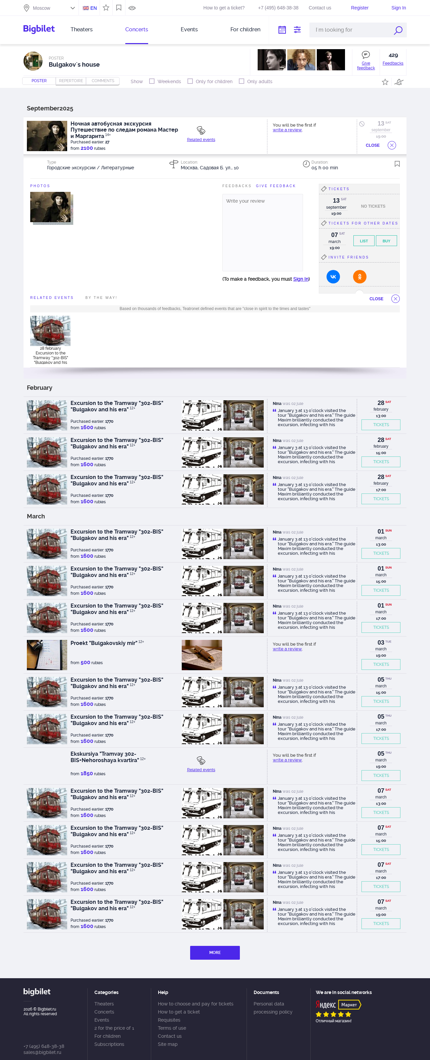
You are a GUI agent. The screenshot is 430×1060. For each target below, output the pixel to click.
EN (93, 8)
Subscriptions (109, 1044)
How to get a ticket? (224, 7)
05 (381, 679)
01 (381, 531)
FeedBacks (237, 186)
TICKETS (381, 424)
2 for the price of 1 (114, 1028)
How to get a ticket (179, 1012)
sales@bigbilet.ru (42, 1052)
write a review (287, 129)
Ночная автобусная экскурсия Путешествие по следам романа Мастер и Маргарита (124, 130)
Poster (39, 80)
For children (245, 29)
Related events (201, 139)
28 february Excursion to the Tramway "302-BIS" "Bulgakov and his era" (50, 355)
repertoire (71, 80)
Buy (386, 241)
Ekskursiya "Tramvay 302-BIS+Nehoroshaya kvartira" (108, 757)
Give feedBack (276, 186)
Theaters (82, 29)
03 (381, 642)
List (364, 241)
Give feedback (366, 65)
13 (381, 123)
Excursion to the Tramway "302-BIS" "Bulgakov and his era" (117, 406)
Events (189, 29)
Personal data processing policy (273, 1008)
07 (381, 790)
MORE (215, 952)
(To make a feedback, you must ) (266, 279)
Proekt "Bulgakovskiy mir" (107, 643)
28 (381, 403)
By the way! (101, 298)
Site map (168, 1044)
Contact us (320, 7)
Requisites (169, 1020)
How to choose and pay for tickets (195, 1003)
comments (103, 80)
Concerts (136, 29)
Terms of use (172, 1028)
